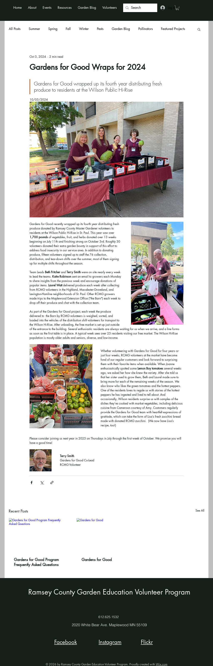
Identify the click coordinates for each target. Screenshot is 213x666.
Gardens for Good (97, 559)
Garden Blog (121, 29)
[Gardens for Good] (107, 535)
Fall (68, 29)
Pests (100, 29)
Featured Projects (173, 29)
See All (200, 510)
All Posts (14, 29)
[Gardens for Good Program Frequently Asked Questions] (39, 535)
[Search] (140, 8)
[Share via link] (52, 482)
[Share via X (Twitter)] (42, 482)
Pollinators (145, 29)
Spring (52, 29)
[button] (32, 7)
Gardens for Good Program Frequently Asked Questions (36, 562)
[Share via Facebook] (31, 482)
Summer (34, 29)
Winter (84, 29)
